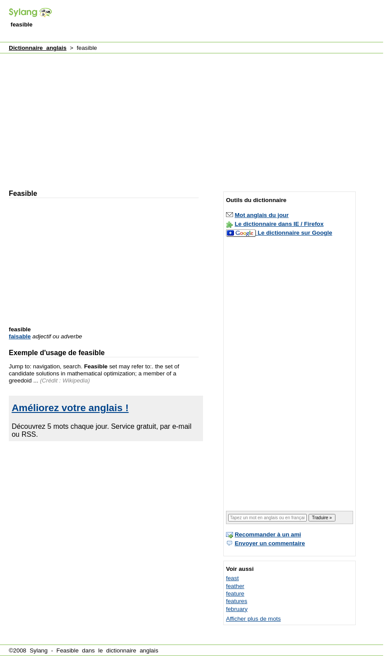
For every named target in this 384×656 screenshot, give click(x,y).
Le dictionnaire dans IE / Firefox (279, 224)
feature (235, 593)
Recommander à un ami (268, 534)
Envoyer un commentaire (270, 543)
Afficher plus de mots (253, 618)
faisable (20, 336)
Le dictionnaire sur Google (295, 232)
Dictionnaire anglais (38, 48)
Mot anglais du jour (262, 215)
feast (232, 578)
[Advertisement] (110, 117)
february (237, 609)
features (236, 601)
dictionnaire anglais (132, 650)
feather (235, 586)
